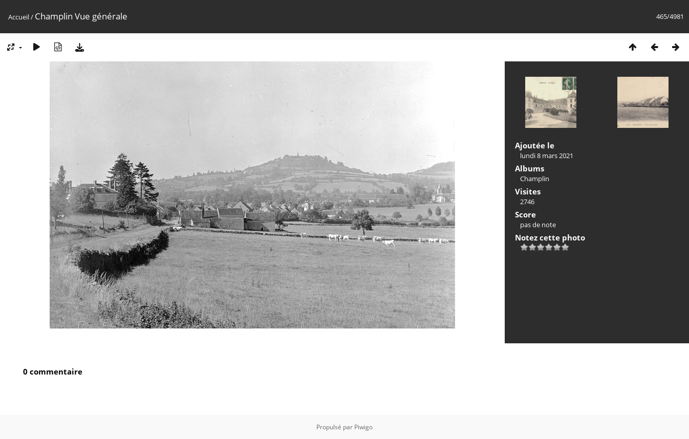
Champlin (534, 178)
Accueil (18, 16)
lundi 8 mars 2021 (546, 155)
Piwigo (363, 427)
